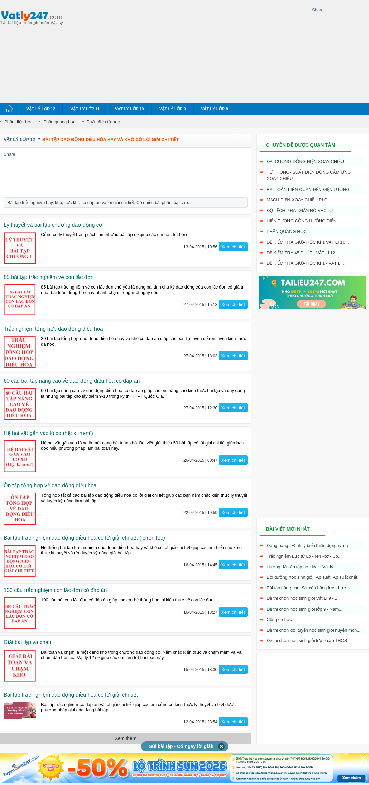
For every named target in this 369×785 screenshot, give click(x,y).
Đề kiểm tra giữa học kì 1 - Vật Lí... (306, 263)
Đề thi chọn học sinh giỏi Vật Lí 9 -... (302, 598)
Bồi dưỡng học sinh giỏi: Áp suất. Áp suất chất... (314, 577)
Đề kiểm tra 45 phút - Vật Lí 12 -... (304, 252)
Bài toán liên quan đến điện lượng (308, 189)
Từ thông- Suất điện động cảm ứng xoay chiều (309, 175)
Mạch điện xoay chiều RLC (297, 199)
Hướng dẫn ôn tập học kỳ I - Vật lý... (302, 566)
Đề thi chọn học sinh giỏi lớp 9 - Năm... (304, 609)
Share (318, 9)
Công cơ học (279, 619)
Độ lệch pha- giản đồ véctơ (300, 210)
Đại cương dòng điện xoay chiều (305, 161)
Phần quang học (59, 121)
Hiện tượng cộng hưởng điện (301, 220)
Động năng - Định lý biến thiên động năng (307, 545)
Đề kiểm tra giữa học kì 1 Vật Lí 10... (308, 242)
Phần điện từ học (103, 121)
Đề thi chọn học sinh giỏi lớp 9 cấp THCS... (309, 640)
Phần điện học (18, 121)
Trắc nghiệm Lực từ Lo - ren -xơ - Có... (304, 556)
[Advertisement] (162, 50)
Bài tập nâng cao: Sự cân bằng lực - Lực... (308, 587)
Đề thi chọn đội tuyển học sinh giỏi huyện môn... (313, 630)
